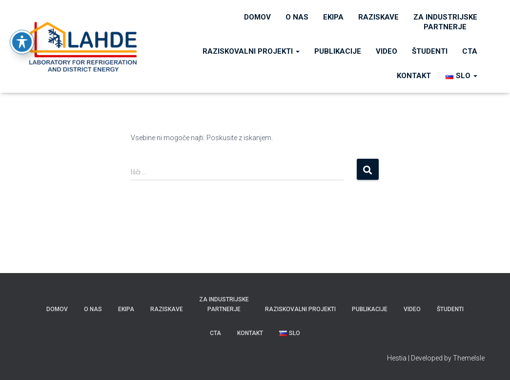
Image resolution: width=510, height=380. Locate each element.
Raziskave (378, 17)
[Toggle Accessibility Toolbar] (22, 26)
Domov (257, 17)
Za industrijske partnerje (445, 22)
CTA (469, 51)
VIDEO (386, 51)
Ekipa (333, 17)
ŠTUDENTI (430, 51)
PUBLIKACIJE (337, 51)
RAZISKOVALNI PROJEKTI (251, 51)
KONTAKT (414, 75)
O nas (297, 17)
